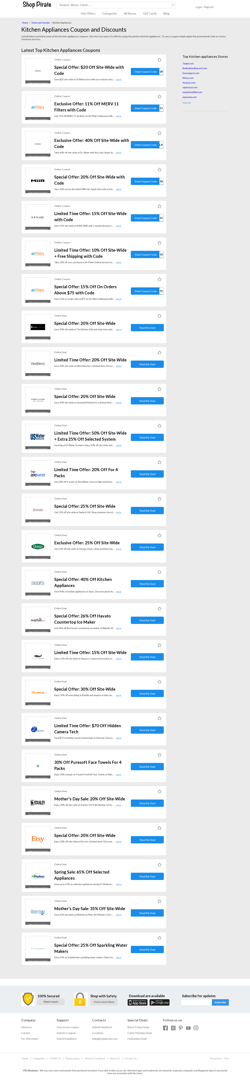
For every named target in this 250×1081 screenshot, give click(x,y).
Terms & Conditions (94, 1058)
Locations (97, 1032)
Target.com (188, 63)
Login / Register (205, 6)
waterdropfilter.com (192, 92)
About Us (115, 1058)
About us (26, 1027)
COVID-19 (55, 1058)
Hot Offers (88, 13)
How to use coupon (68, 1027)
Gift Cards (150, 13)
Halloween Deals (137, 1038)
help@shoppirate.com (104, 1038)
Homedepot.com (191, 73)
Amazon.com (189, 82)
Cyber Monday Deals (139, 1032)
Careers (25, 1032)
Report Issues (50, 1001)
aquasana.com (190, 97)
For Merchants (29, 1038)
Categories (109, 13)
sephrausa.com (190, 87)
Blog (166, 13)
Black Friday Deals (138, 1027)
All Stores (130, 13)
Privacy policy (72, 1058)
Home (25, 22)
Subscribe (220, 1002)
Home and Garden (41, 22)
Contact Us (131, 1058)
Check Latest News (104, 1001)
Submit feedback (67, 1038)
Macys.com (188, 78)
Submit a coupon (66, 1032)
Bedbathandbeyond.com (195, 68)
